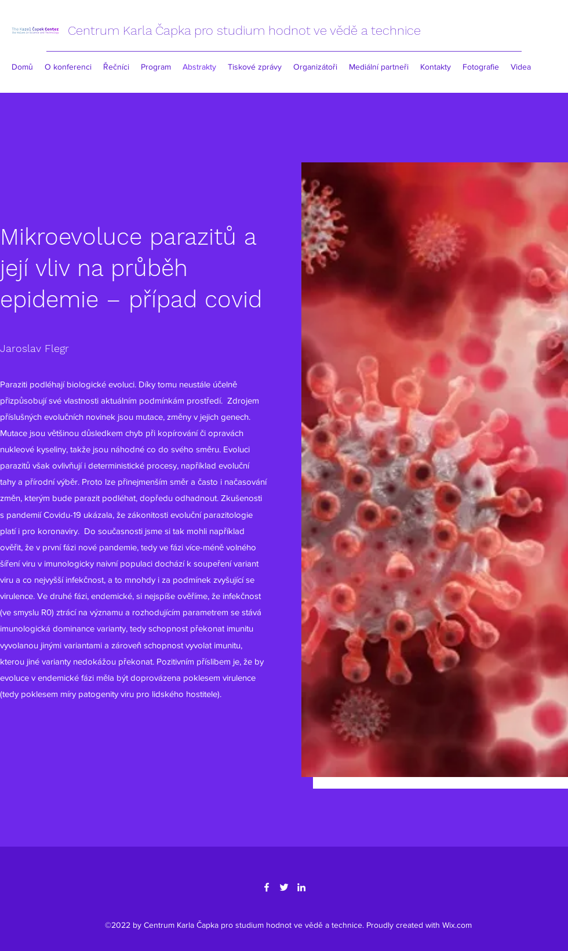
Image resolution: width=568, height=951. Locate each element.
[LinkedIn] (301, 887)
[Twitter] (284, 887)
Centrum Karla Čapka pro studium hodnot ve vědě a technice (244, 30)
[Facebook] (266, 887)
